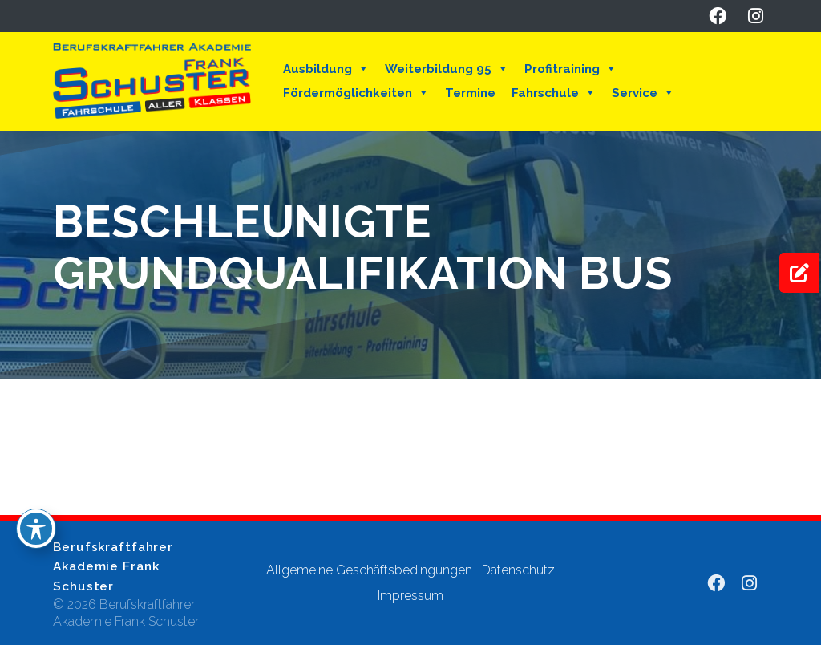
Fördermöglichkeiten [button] (356, 93)
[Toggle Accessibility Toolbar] (36, 528)
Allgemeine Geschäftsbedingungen (369, 570)
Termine (470, 93)
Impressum (410, 595)
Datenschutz (518, 570)
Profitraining (570, 69)
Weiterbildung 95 (446, 69)
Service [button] (643, 93)
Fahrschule (554, 93)
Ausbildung (326, 69)
